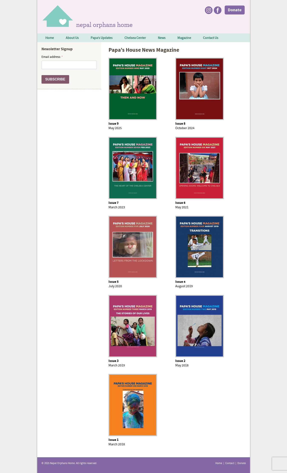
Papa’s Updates (102, 38)
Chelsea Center (135, 38)
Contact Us (210, 38)
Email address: (51, 57)
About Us (72, 38)
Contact (229, 463)
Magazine (184, 38)
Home (49, 38)
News (162, 38)
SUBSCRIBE (55, 79)
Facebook (217, 10)
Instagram (209, 10)
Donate (234, 10)
